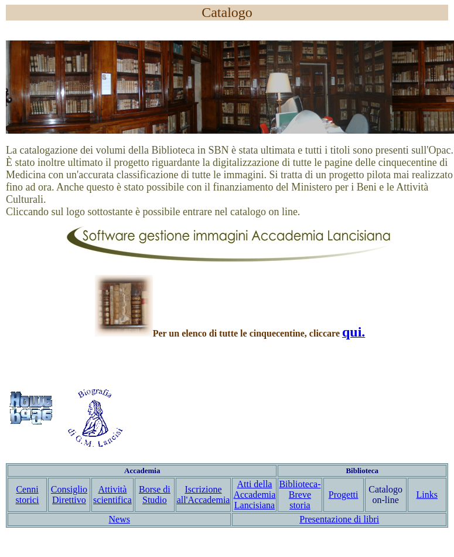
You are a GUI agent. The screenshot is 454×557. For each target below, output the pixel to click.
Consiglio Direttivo (69, 494)
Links (427, 495)
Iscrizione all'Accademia (203, 494)
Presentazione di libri (339, 519)
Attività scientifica (112, 494)
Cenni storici (27, 494)
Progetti (344, 495)
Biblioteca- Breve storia (299, 494)
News (119, 519)
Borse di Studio (154, 494)
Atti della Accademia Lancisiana (254, 494)
